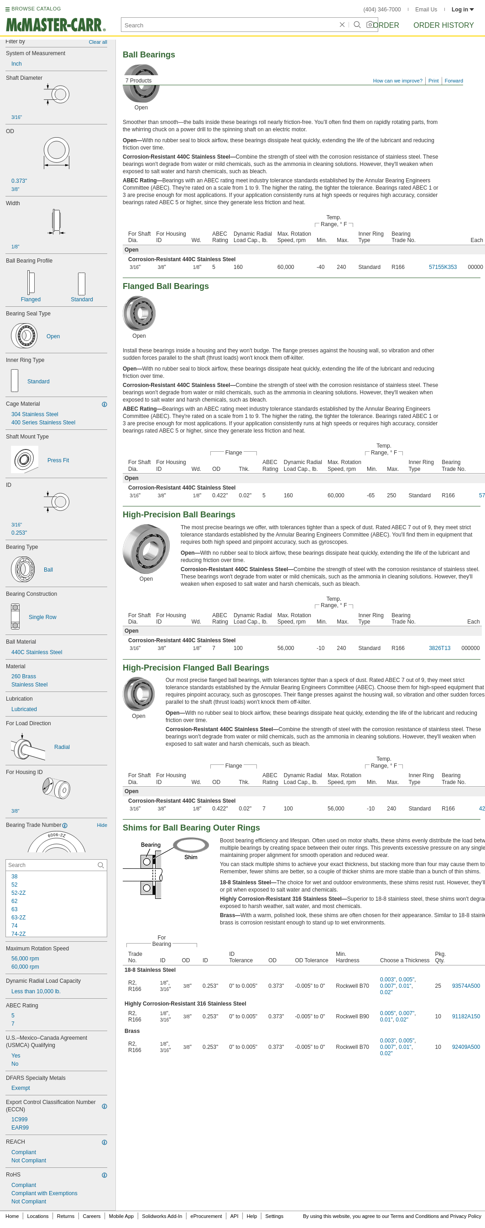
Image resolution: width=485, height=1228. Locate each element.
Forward (454, 80)
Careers (91, 1216)
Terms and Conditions (415, 1216)
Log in (463, 9)
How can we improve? (397, 80)
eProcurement (206, 1216)
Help (252, 1216)
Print (433, 80)
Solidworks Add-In (162, 1216)
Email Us (426, 9)
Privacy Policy (465, 1216)
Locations (38, 1216)
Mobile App (121, 1216)
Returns (66, 1216)
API (234, 1216)
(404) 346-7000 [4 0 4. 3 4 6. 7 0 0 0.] (382, 9)
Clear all (98, 42)
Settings (274, 1216)
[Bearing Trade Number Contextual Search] (56, 865)
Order (386, 25)
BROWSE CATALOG (36, 8)
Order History (443, 25)
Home (12, 1216)
